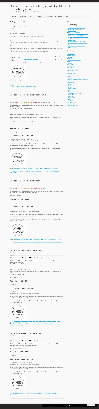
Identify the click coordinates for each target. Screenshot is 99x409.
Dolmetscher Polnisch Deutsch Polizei (25, 333)
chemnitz (22, 83)
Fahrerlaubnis (71, 72)
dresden (29, 83)
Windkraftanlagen (72, 102)
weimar (57, 83)
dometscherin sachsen (38, 323)
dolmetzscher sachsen (52, 393)
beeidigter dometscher (27, 242)
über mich (69, 1)
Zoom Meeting (71, 103)
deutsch (34, 242)
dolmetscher (26, 393)
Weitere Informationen (81, 405)
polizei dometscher (47, 323)
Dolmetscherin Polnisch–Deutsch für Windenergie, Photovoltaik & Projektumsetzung (76, 29)
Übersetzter (48, 83)
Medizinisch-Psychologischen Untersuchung (78, 79)
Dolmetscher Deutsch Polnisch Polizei (25, 250)
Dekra (69, 61)
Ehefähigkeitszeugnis (73, 69)
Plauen (43, 171)
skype (45, 168)
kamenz (36, 83)
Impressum (74, 1)
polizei (34, 168)
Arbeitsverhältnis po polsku (74, 32)
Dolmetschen (80, 1)
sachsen (43, 83)
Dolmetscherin (16, 171)
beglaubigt (23, 168)
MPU (69, 81)
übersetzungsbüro (48, 171)
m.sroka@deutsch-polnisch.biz (31, 59)
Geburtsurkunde (72, 73)
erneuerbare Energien (73, 70)
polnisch (45, 242)
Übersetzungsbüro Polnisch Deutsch (25, 181)
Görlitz (33, 83)
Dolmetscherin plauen (24, 171)
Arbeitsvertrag (17, 83)
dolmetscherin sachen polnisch (35, 171)
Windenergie (71, 100)
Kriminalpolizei (22, 394)
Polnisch (37, 168)
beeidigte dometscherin (18, 242)
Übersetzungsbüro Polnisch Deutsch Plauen (28, 95)
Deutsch (26, 83)
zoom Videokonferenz (18, 169)
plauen (40, 83)
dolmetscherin (71, 66)
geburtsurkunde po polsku (74, 75)
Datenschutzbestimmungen (74, 60)
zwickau (11, 85)
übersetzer (53, 323)
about (49, 1)
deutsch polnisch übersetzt (21, 26)
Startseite (86, 1)
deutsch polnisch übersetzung (30, 86)
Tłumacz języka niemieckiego (74, 93)
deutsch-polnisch (39, 242)
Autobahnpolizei (17, 168)
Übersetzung (53, 83)
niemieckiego (71, 82)
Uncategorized (71, 97)
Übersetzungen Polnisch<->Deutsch (58, 1)
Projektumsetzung (72, 88)
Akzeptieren (91, 405)
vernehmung (20, 325)
